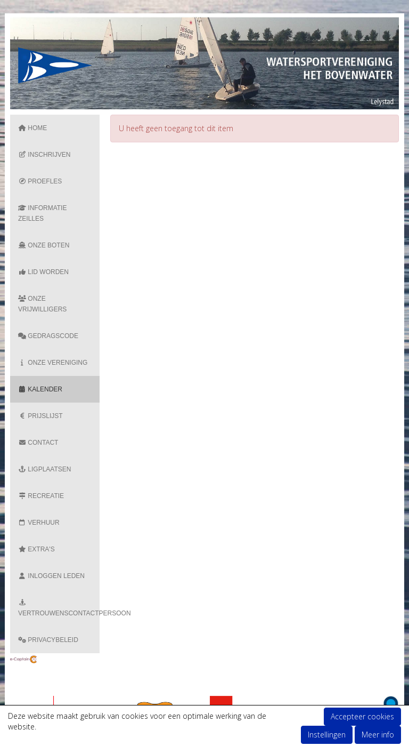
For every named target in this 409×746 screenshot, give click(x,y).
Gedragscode (48, 336)
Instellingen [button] (327, 734)
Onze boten (43, 245)
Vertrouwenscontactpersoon (59, 609)
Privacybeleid (48, 640)
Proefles (40, 181)
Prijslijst (40, 416)
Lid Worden (43, 272)
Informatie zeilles (42, 213)
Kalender (40, 389)
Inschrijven (44, 154)
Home (32, 128)
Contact (38, 442)
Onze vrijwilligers (42, 304)
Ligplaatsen (44, 469)
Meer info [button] (378, 734)
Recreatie (41, 496)
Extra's (36, 549)
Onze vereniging (52, 362)
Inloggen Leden (51, 576)
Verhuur (39, 522)
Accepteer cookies (362, 716)
